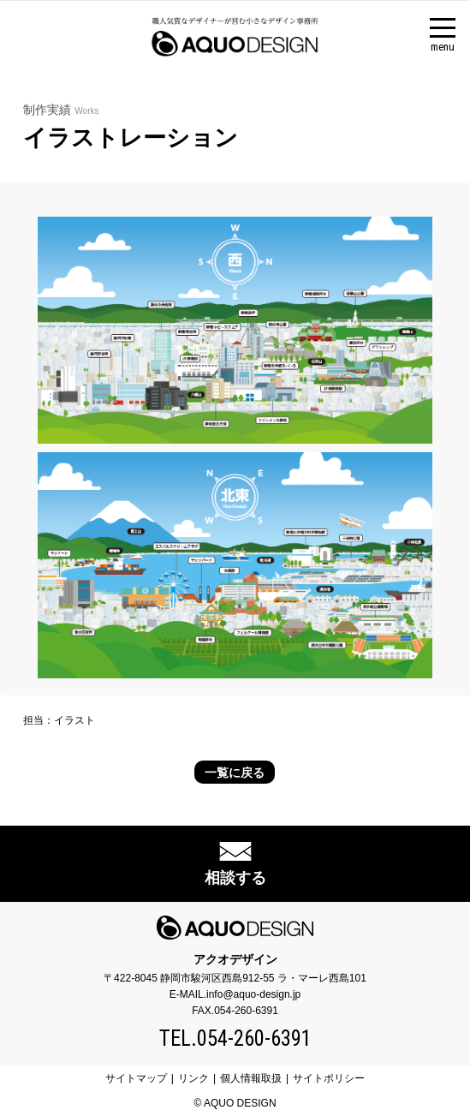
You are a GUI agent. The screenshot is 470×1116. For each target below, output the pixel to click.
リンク (193, 1078)
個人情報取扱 (251, 1078)
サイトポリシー (329, 1078)
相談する (235, 877)
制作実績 (60, 109)
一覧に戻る (235, 772)
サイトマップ (136, 1078)
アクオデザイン (235, 959)
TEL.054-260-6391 (235, 1038)
